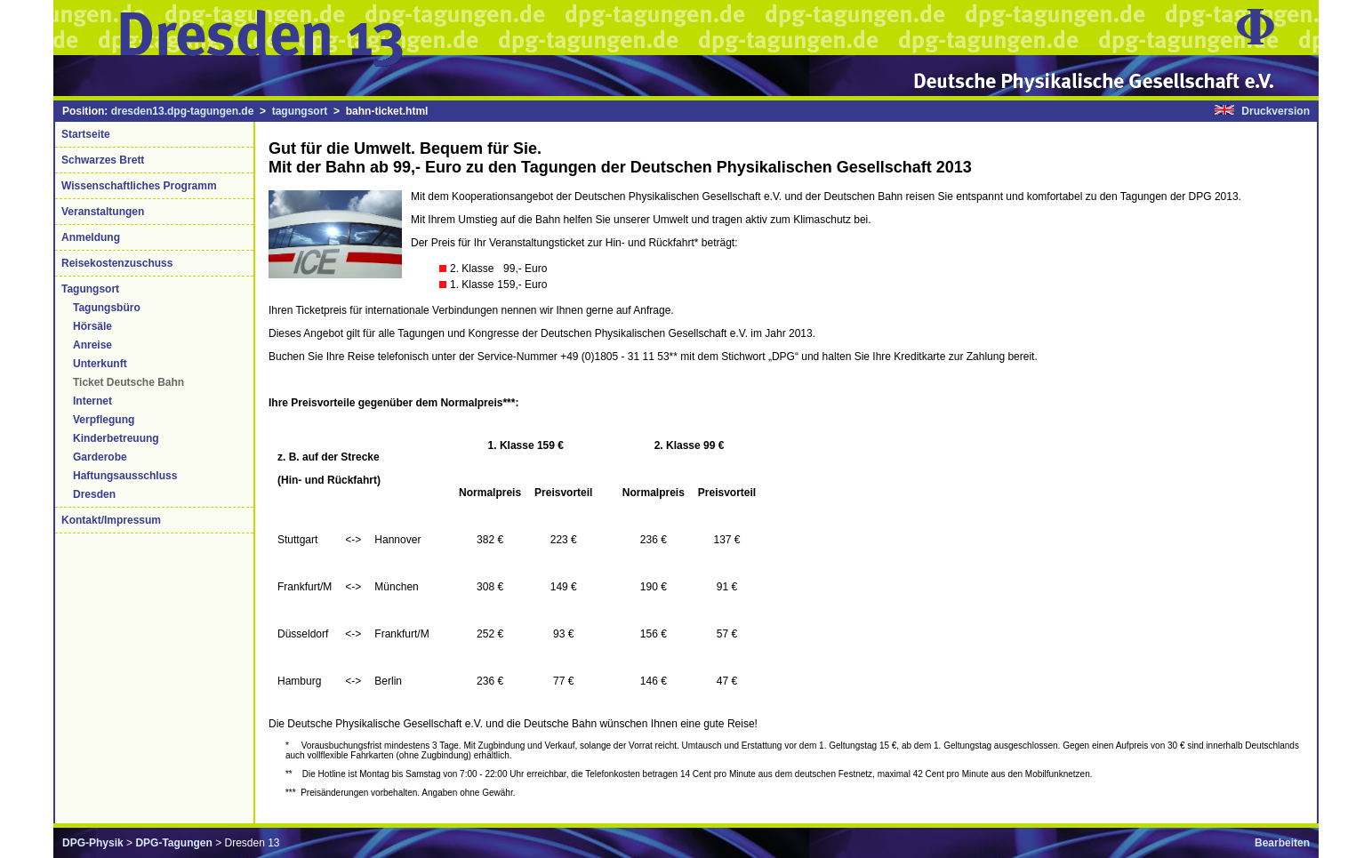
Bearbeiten (1282, 843)
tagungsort (300, 111)
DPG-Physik (93, 843)
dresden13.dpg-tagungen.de (182, 111)
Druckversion (1275, 111)
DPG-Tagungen (173, 843)
